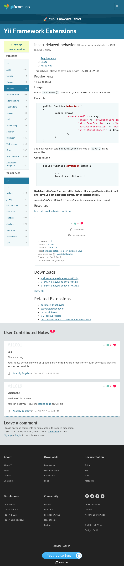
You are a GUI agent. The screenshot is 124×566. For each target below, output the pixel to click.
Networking (16, 125)
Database (16, 88)
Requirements (48, 58)
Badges (47, 525)
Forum (47, 504)
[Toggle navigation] (117, 6)
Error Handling (16, 100)
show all (39, 290)
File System (16, 107)
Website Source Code (95, 514)
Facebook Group (52, 514)
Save (80, 250)
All (7, 63)
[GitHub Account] (87, 496)
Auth (16, 69)
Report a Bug (10, 514)
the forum (53, 431)
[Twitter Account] (92, 496)
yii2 (16, 186)
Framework (49, 465)
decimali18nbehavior (52, 304)
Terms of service (92, 504)
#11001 (15, 345)
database (16, 224)
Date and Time (16, 94)
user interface (16, 205)
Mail (16, 119)
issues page (44, 403)
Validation (16, 138)
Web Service (16, 144)
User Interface (16, 156)
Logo (46, 480)
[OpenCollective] (62, 555)
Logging (16, 113)
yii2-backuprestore (51, 315)
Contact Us (9, 480)
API (86, 470)
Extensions (49, 475)
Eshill (95, 530)
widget (16, 193)
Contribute (9, 504)
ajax (16, 242)
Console (16, 82)
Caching (16, 76)
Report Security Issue (14, 519)
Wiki (87, 475)
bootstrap (16, 230)
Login (18, 435)
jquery (16, 199)
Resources (46, 65)
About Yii (8, 465)
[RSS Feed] (102, 496)
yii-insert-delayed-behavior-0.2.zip (59, 278)
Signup (8, 435)
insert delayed (70, 250)
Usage (44, 61)
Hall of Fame (50, 519)
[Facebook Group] (97, 496)
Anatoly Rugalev (62, 253)
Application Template (16, 164)
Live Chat (48, 509)
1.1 (50, 241)
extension (16, 211)
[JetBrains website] (62, 562)
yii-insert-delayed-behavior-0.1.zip (59, 281)
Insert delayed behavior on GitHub (53, 211)
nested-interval (49, 312)
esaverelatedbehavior (52, 308)
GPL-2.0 (50, 244)
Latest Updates (11, 509)
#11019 (15, 386)
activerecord (16, 236)
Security (16, 131)
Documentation (51, 470)
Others (16, 150)
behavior (16, 217)
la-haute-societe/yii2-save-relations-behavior (66, 319)
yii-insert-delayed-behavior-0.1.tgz (60, 285)
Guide (87, 465)
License (7, 475)
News (6, 470)
